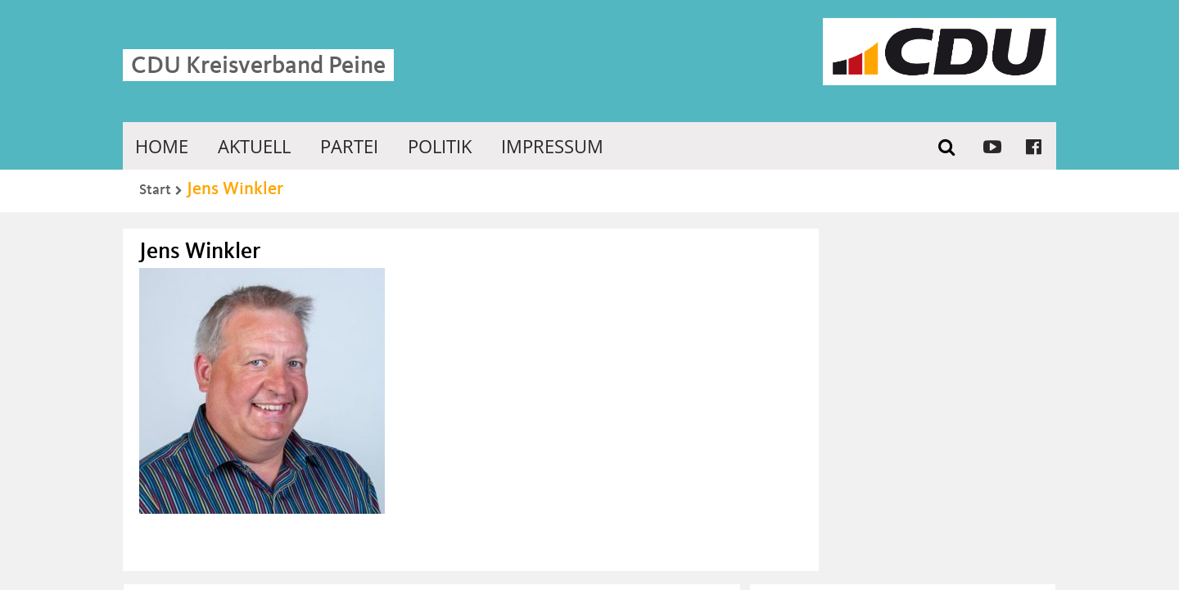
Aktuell (254, 146)
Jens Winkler (235, 189)
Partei (349, 146)
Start (155, 190)
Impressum (552, 146)
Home (161, 146)
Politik (440, 146)
